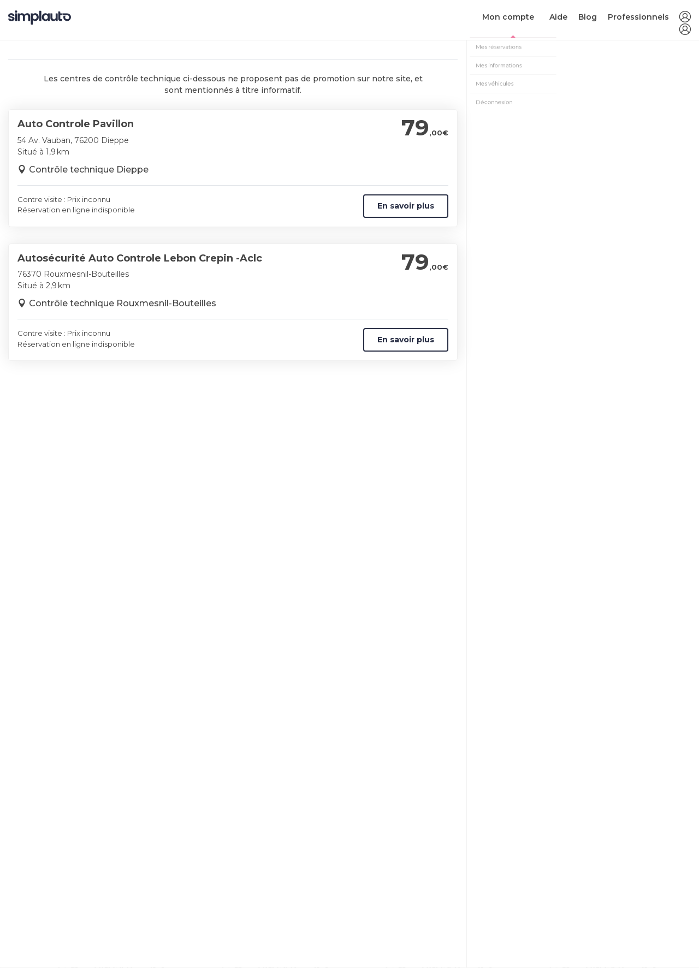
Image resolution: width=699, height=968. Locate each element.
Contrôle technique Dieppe (89, 169)
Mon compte (508, 17)
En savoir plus (405, 206)
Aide (558, 17)
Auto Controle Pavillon (75, 124)
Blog (587, 17)
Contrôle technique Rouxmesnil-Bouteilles (122, 303)
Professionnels (638, 17)
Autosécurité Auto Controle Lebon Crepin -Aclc (139, 258)
